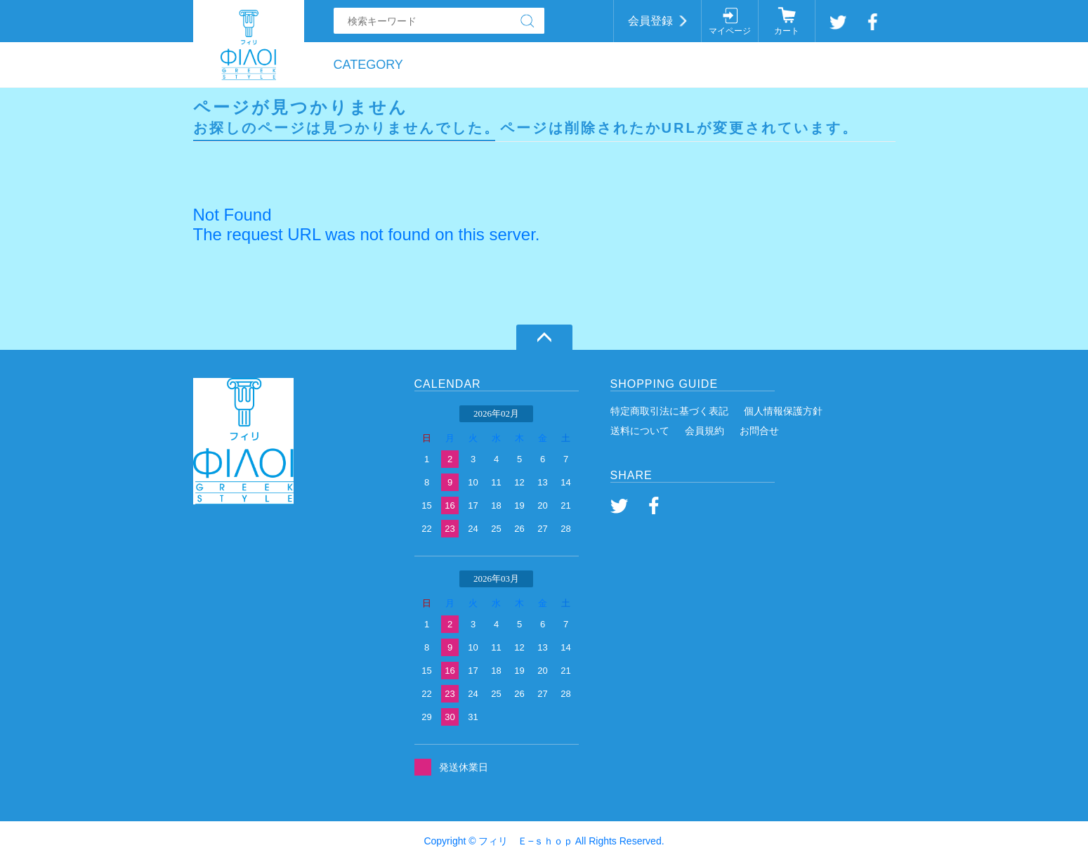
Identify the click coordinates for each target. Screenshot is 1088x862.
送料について (639, 430)
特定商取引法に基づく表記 (669, 411)
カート (786, 31)
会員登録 (650, 21)
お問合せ (759, 430)
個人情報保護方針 (783, 411)
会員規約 (704, 430)
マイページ (730, 31)
